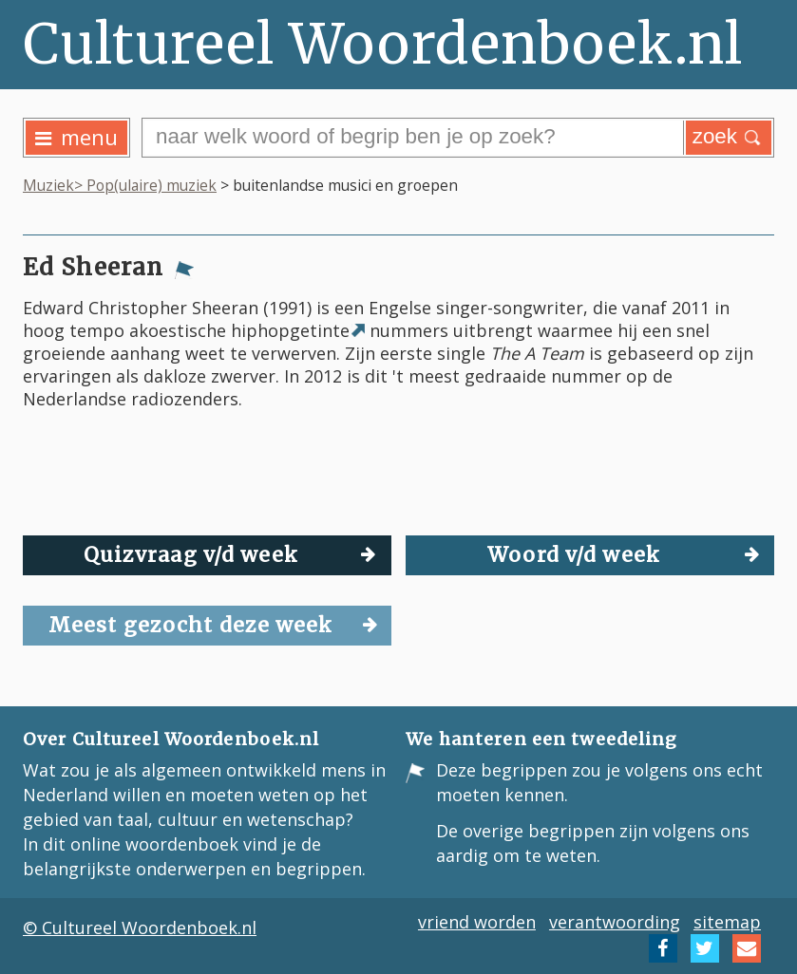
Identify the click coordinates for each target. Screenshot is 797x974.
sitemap (727, 921)
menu (76, 137)
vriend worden (477, 921)
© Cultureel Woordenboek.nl (139, 927)
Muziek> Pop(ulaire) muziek (120, 185)
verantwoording (614, 921)
